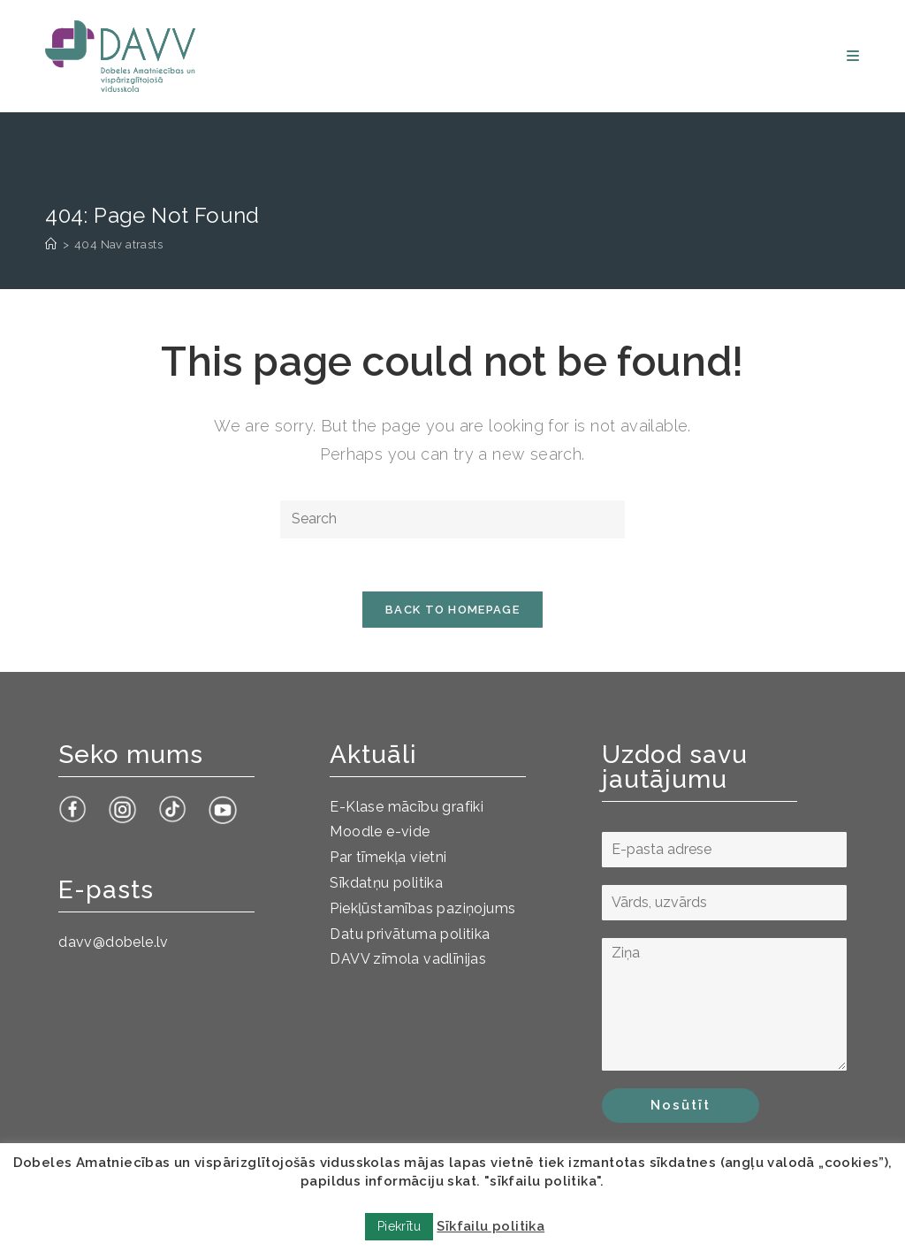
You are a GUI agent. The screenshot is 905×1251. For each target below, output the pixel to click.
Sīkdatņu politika (386, 882)
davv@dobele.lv (113, 942)
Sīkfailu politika (490, 1226)
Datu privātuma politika (410, 934)
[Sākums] (51, 244)
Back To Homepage (452, 609)
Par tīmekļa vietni (388, 857)
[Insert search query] (452, 519)
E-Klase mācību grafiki (406, 806)
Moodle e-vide (380, 831)
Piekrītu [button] (399, 1226)
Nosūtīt (680, 1105)
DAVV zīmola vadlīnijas (408, 958)
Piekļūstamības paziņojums (422, 908)
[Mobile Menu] (853, 56)
